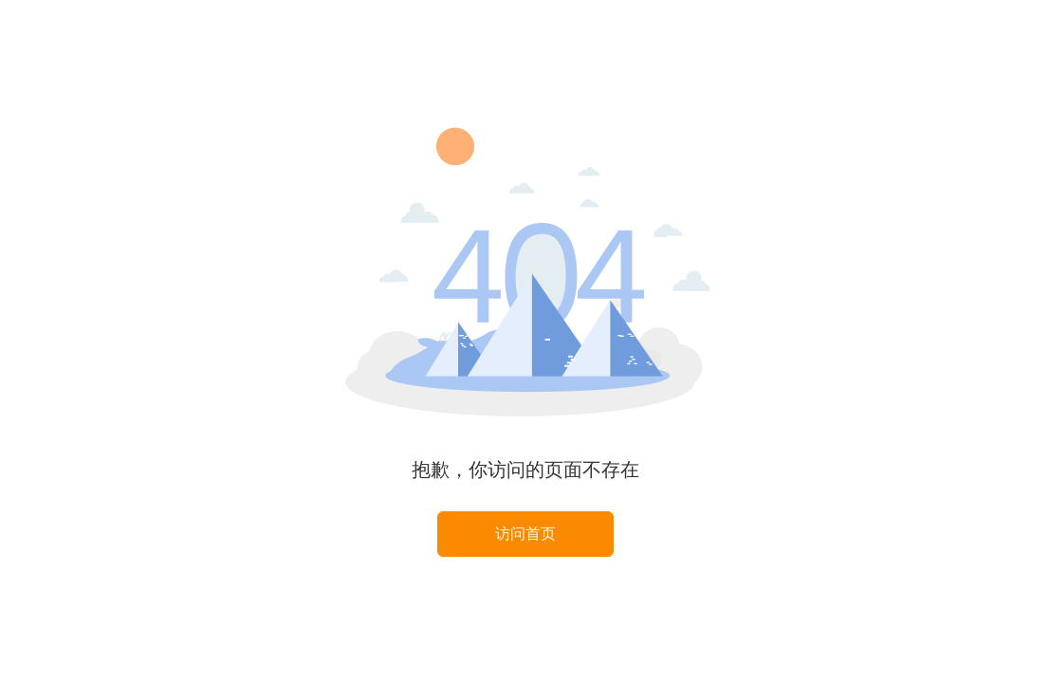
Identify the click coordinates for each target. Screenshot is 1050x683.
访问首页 (525, 534)
